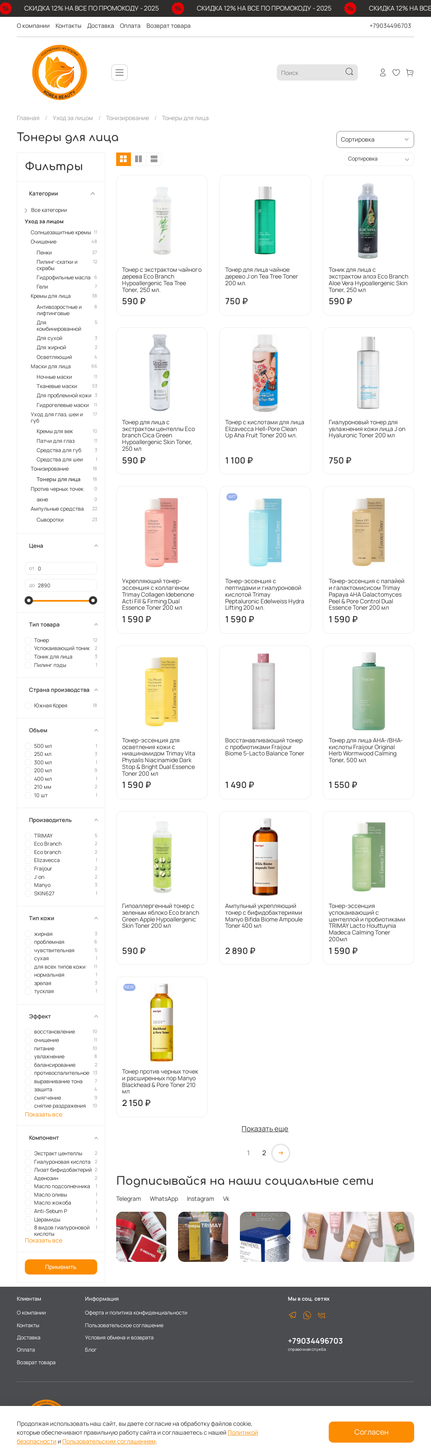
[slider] (29, 600)
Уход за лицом (73, 118)
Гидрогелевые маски (63, 405)
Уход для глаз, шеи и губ (57, 417)
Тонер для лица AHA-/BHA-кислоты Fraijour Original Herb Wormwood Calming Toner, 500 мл (366, 750)
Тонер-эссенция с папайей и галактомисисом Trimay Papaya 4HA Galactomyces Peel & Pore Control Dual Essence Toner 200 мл (366, 594)
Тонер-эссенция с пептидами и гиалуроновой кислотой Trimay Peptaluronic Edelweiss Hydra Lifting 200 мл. (264, 594)
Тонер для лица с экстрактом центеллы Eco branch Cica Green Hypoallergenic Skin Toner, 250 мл (158, 435)
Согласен (371, 1432)
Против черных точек (57, 489)
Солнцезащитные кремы (61, 232)
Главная (28, 118)
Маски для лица (51, 366)
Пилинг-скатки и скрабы (57, 265)
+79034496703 (390, 25)
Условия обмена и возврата (119, 1337)
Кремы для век (55, 431)
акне (42, 499)
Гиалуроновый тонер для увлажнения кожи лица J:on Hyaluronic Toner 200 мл (367, 428)
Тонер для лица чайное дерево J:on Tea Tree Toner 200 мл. (261, 276)
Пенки (44, 252)
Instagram (200, 1198)
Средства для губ (59, 450)
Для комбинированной (59, 325)
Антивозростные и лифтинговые (59, 310)
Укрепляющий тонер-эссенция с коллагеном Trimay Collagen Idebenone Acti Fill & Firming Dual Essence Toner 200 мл (158, 594)
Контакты (68, 25)
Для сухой (49, 338)
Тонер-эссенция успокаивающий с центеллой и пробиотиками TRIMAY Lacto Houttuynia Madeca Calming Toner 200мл (367, 922)
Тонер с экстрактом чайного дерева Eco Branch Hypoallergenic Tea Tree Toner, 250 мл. (162, 279)
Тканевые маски (57, 386)
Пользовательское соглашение (124, 1325)
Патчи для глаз (55, 441)
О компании (33, 25)
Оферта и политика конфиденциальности (136, 1312)
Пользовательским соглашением (109, 1441)
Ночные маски (54, 377)
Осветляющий (54, 357)
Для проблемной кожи (64, 395)
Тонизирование (127, 118)
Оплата (130, 25)
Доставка (100, 25)
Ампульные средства (57, 509)
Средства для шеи (60, 459)
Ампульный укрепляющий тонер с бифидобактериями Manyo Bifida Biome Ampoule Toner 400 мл (264, 915)
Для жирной (51, 347)
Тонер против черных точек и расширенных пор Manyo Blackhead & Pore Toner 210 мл (160, 1081)
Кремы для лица (51, 296)
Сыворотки (50, 520)
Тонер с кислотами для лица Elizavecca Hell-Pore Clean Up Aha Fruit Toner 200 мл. (264, 428)
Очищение (43, 241)
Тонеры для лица (58, 479)
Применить (61, 1267)
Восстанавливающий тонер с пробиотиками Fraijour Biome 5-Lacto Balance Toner (264, 747)
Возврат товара (168, 25)
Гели (42, 287)
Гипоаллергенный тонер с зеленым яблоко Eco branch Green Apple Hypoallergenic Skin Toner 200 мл (160, 915)
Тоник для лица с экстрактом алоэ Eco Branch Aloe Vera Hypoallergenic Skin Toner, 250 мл (368, 279)
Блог (91, 1349)
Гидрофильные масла (63, 277)
